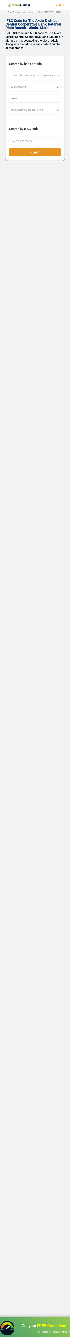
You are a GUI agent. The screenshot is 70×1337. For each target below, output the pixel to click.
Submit (35, 152)
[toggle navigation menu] (5, 5)
